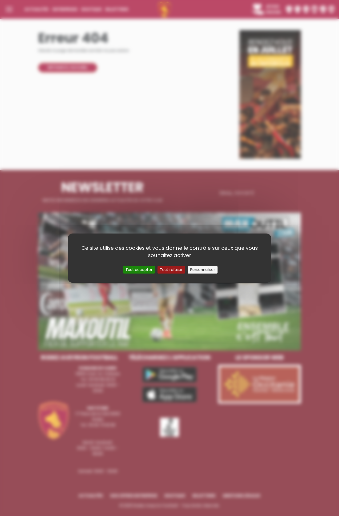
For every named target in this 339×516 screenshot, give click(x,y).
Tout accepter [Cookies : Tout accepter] (139, 269)
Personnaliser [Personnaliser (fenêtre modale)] (202, 269)
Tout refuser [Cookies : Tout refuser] (171, 269)
